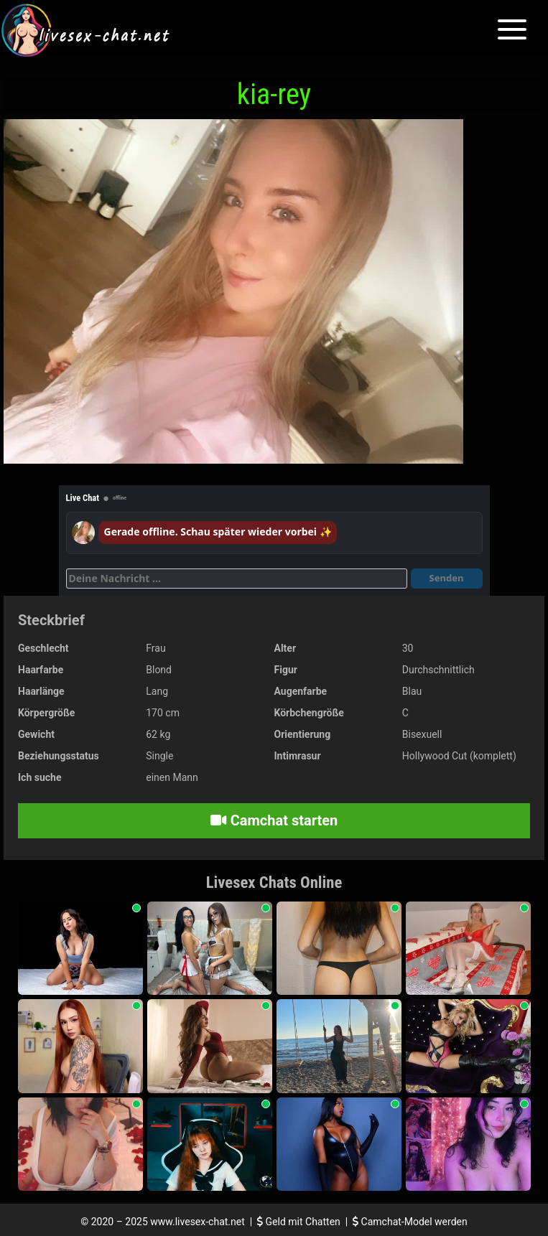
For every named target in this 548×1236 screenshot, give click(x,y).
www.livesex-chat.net (197, 1221)
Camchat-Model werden (410, 1221)
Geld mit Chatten (300, 1221)
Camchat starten (274, 820)
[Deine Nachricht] (236, 578)
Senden (446, 577)
